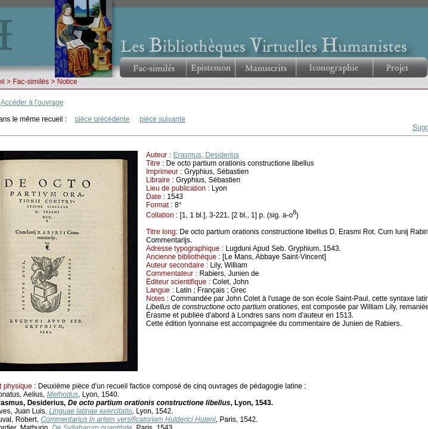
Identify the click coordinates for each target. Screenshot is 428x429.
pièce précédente (102, 119)
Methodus (62, 394)
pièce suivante (162, 119)
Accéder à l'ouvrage (32, 102)
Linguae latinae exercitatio (90, 411)
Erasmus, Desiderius (206, 155)
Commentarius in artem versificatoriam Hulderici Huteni (128, 419)
